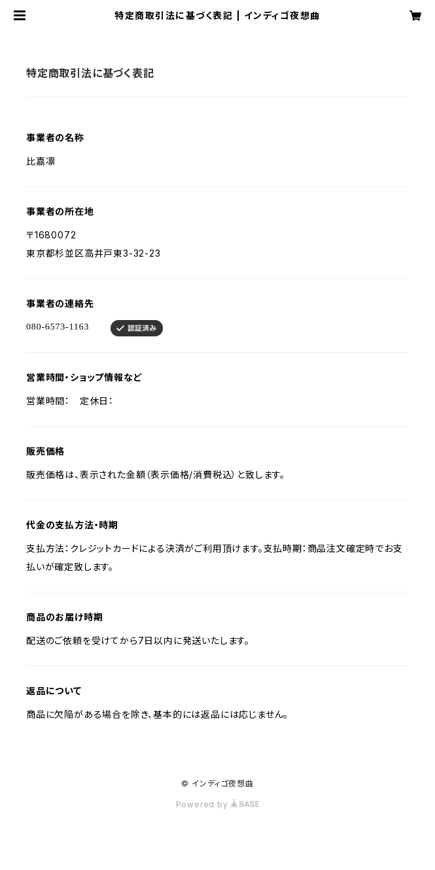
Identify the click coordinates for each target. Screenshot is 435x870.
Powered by (218, 804)
